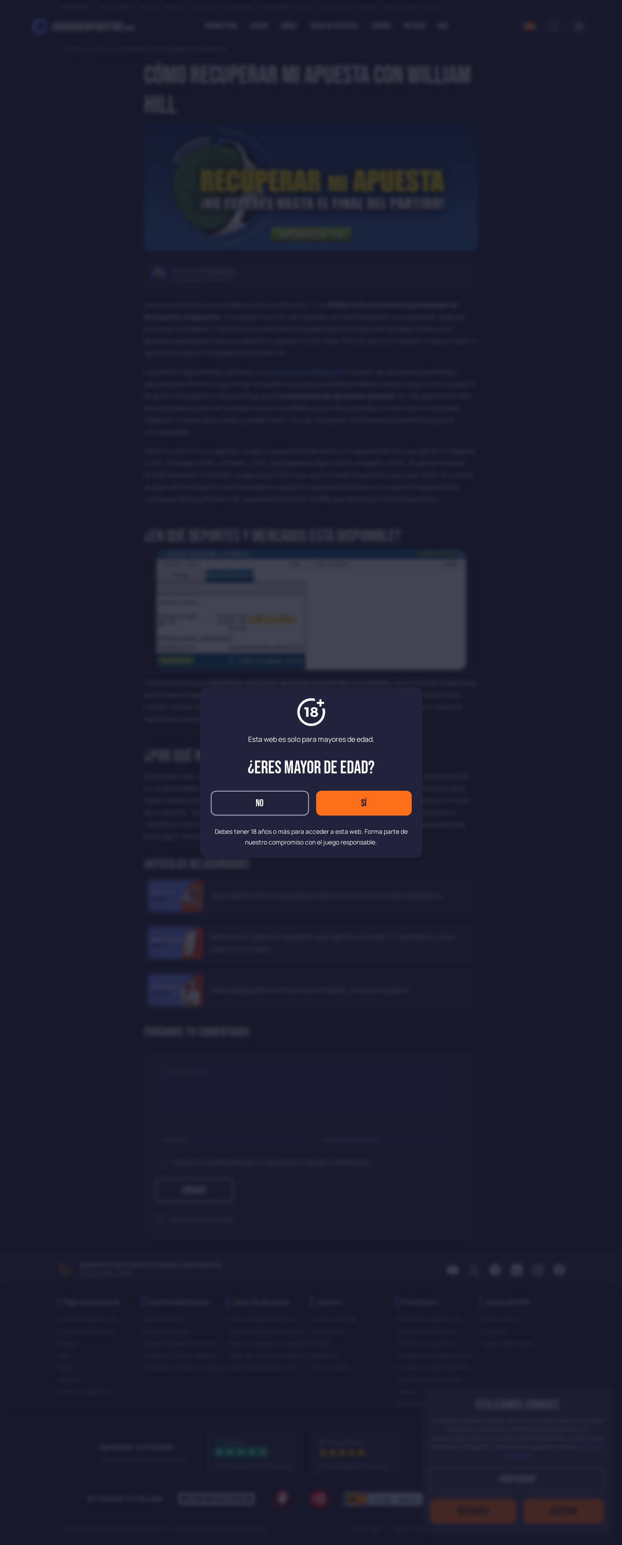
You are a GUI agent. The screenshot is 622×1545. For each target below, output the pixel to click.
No (260, 803)
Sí (363, 803)
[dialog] (311, 772)
